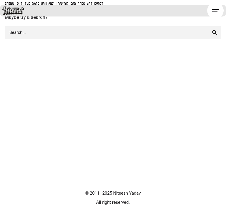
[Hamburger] (215, 10)
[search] (214, 32)
